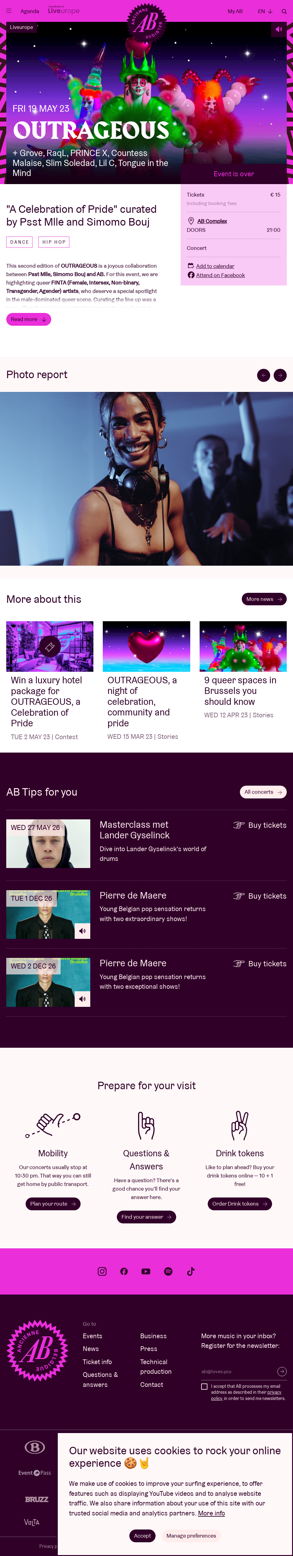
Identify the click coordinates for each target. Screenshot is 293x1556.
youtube (146, 1271)
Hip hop (54, 242)
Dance (19, 242)
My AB (235, 11)
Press (148, 1348)
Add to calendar (210, 266)
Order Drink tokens (239, 1203)
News (91, 1348)
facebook (124, 1271)
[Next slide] (280, 375)
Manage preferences (191, 1535)
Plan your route (53, 1203)
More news (264, 598)
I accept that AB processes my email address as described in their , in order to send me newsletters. (248, 1392)
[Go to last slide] (263, 375)
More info (211, 1513)
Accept (142, 1535)
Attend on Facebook (216, 275)
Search (284, 11)
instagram (102, 1271)
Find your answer (146, 1216)
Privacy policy (52, 1546)
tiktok (190, 1271)
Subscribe (282, 1371)
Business (153, 1336)
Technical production (156, 1367)
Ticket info (97, 1362)
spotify (168, 1271)
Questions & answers (100, 1379)
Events (92, 1336)
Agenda (30, 11)
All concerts (263, 791)
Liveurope (21, 27)
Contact (151, 1384)
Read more (29, 319)
